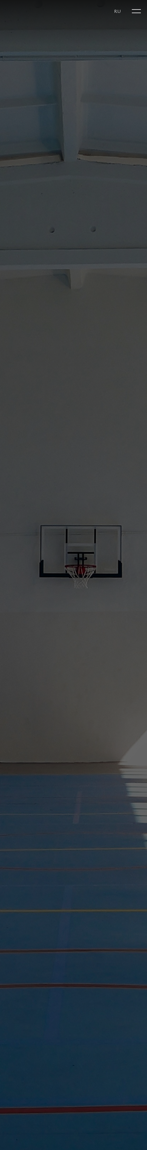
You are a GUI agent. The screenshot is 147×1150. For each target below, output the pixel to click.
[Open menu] (136, 11)
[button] (117, 11)
